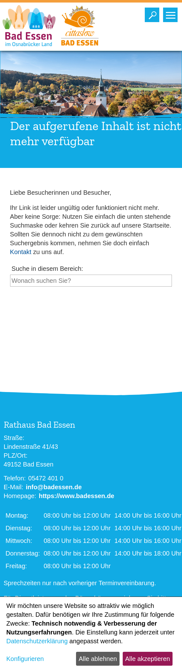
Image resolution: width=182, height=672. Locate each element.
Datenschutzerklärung (37, 641)
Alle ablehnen (98, 658)
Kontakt (21, 251)
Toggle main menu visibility (172, 13)
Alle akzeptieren (147, 658)
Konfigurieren (25, 658)
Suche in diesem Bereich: (47, 268)
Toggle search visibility (153, 13)
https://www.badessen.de (76, 495)
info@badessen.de (54, 487)
